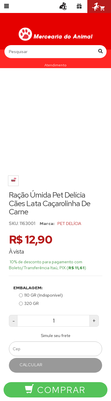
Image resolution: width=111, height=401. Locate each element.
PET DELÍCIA (69, 223)
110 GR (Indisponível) (41, 295)
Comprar (55, 390)
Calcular (31, 364)
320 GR (29, 303)
